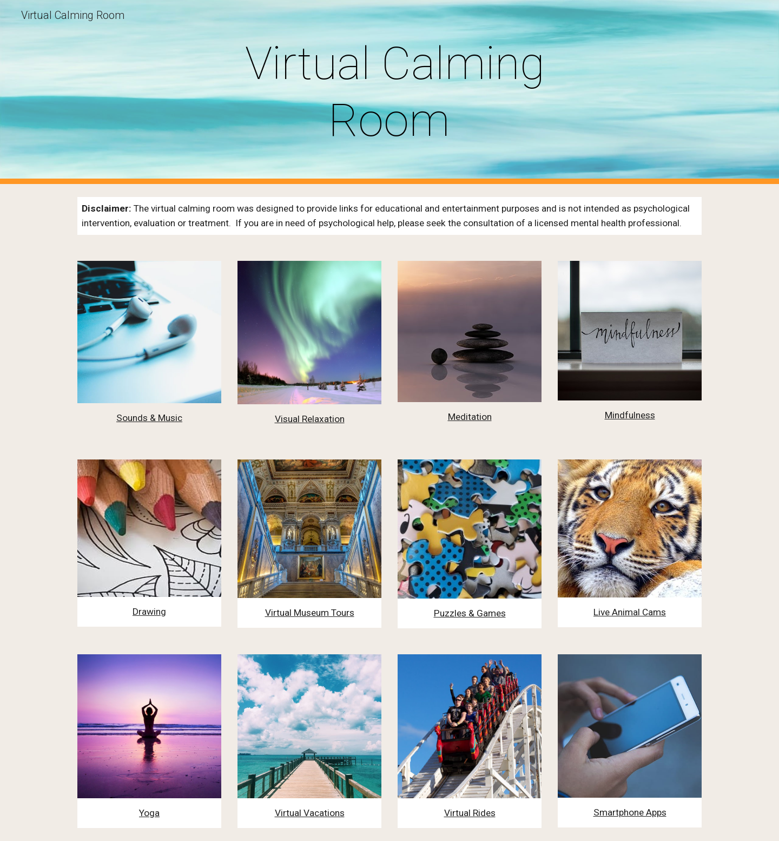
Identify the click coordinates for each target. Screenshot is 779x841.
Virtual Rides (470, 812)
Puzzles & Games (470, 613)
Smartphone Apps (629, 812)
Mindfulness (630, 415)
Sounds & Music (149, 417)
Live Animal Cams (629, 612)
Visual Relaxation (310, 418)
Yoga (149, 812)
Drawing (149, 611)
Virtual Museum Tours (309, 612)
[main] (389, 92)
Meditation (470, 416)
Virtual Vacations (310, 812)
